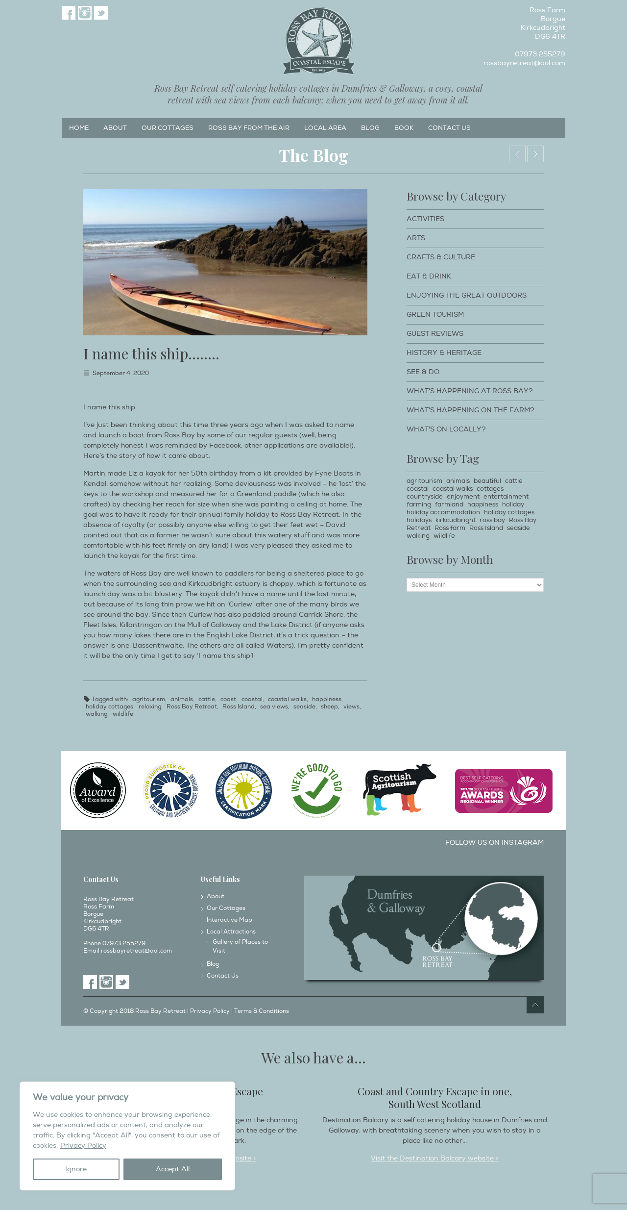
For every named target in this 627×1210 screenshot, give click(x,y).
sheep (329, 706)
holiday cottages (109, 706)
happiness (326, 699)
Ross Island (238, 706)
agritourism (148, 699)
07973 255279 (540, 54)
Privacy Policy (83, 1145)
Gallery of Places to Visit (240, 946)
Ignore (76, 1169)
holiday (513, 504)
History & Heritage (444, 353)
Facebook (68, 13)
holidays (419, 520)
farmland (449, 504)
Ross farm (449, 528)
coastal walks (287, 699)
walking (96, 714)
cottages (490, 489)
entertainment (506, 497)
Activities (425, 219)
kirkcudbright (455, 520)
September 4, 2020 (121, 373)
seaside (304, 706)
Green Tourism (435, 314)
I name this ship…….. (151, 353)
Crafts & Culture (441, 257)
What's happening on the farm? (470, 410)
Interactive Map (229, 920)
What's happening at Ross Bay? (470, 391)
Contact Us (449, 128)
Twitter (101, 13)
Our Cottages (167, 128)
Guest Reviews (435, 333)
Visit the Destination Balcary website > (434, 1158)
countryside (425, 497)
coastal (252, 699)
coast (228, 699)
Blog (370, 128)
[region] (127, 1136)
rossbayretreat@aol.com (524, 63)
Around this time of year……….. (517, 154)
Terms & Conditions (261, 1011)
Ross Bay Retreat (192, 706)
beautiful (487, 481)
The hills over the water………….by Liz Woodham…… (535, 154)
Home (79, 128)
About (115, 128)
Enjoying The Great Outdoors (467, 295)
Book (403, 128)
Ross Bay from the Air (248, 128)
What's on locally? (446, 429)
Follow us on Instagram (494, 842)
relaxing (150, 706)
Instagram (85, 13)
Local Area (325, 128)
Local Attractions (231, 931)
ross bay (492, 520)
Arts (416, 238)
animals (181, 699)
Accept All (173, 1169)
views (351, 706)
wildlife (123, 714)
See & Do (423, 372)
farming (419, 504)
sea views (274, 706)
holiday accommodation (443, 512)
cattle (206, 699)
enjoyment (463, 497)
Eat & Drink (429, 276)
